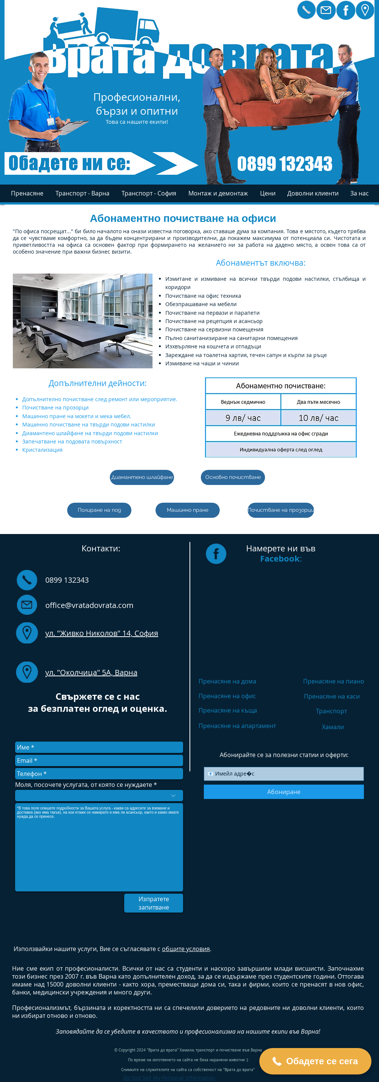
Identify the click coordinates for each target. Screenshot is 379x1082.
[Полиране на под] (99, 510)
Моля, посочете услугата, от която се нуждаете (83, 785)
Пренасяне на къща (228, 710)
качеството (160, 1031)
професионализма (210, 1031)
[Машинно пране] (188, 510)
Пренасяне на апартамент (237, 726)
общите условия (186, 949)
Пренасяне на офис (227, 696)
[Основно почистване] (233, 477)
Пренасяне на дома (227, 681)
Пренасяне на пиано (333, 681)
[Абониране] (284, 792)
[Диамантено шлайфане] (142, 477)
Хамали (333, 727)
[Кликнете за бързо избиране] (306, 10)
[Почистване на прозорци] (281, 510)
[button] (359, 193)
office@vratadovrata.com (89, 605)
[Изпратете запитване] (153, 903)
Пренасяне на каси (332, 696)
